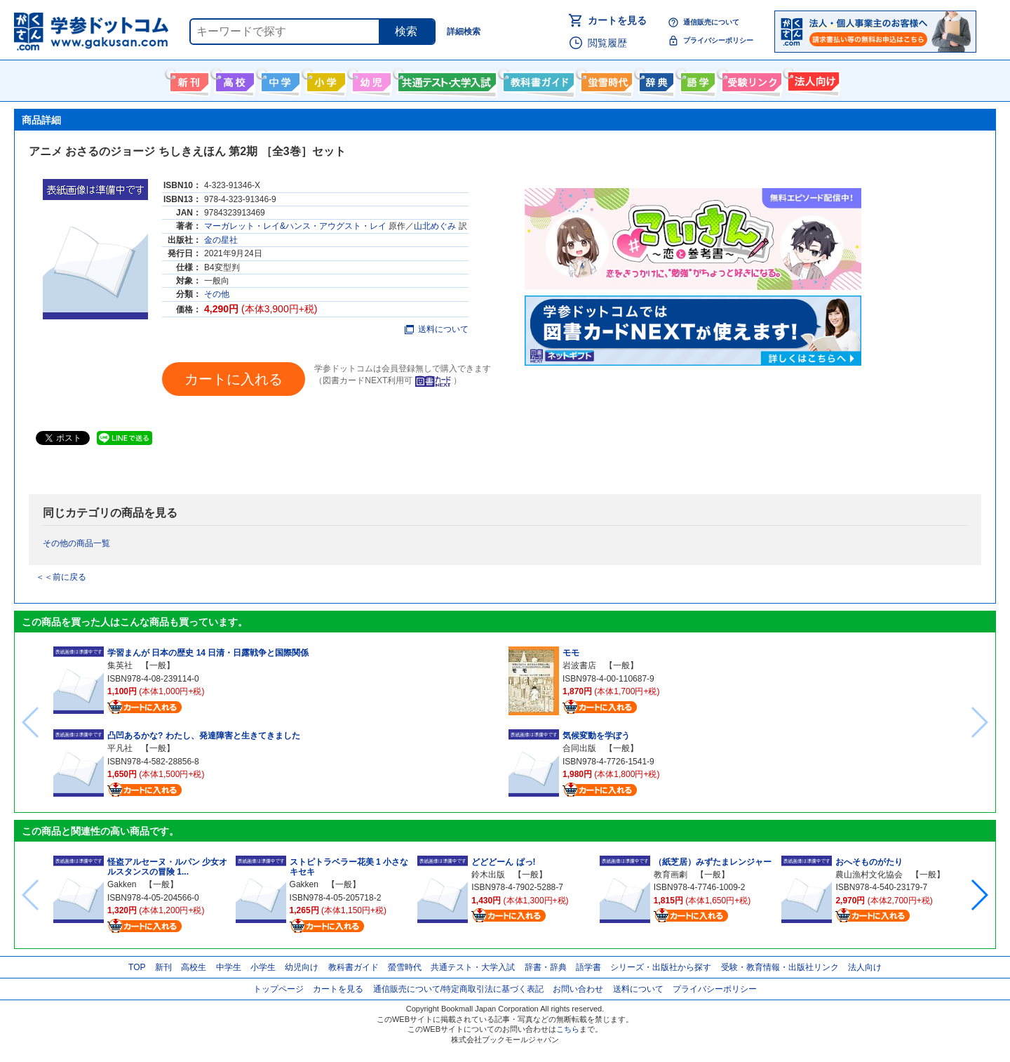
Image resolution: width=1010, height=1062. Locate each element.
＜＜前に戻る (61, 577)
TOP (136, 967)
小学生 (263, 967)
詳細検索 (463, 31)
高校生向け (233, 79)
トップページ (278, 989)
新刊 (163, 967)
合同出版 (579, 748)
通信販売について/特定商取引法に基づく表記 (458, 989)
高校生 (193, 967)
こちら (567, 1029)
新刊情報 (187, 79)
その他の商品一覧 (76, 543)
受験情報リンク (750, 79)
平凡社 (120, 748)
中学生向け (279, 79)
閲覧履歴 (607, 42)
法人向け (812, 79)
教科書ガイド (537, 79)
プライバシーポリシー (718, 40)
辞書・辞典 (546, 967)
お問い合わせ (578, 989)
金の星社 (221, 240)
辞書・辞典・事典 (654, 79)
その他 (216, 294)
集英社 (120, 665)
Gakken (121, 884)
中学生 (228, 967)
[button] (978, 895)
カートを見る (617, 20)
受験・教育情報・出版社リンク (780, 967)
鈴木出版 (488, 875)
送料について (437, 329)
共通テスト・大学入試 (445, 79)
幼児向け (370, 79)
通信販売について (711, 22)
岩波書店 (579, 665)
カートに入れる (233, 379)
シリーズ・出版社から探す (660, 967)
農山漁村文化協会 (869, 875)
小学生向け (324, 79)
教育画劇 (670, 875)
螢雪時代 (605, 79)
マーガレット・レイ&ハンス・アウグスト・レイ (295, 226)
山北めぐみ (435, 226)
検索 (406, 31)
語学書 (696, 79)
